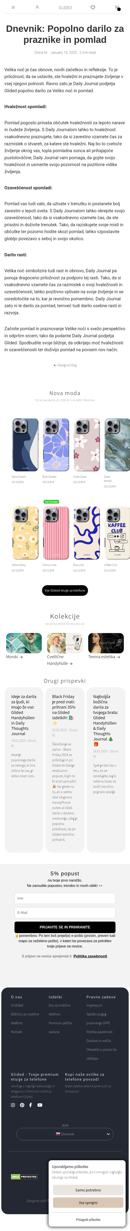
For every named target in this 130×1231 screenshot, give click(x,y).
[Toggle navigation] (13, 7)
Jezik (64, 1125)
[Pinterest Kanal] (24, 1105)
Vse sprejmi (88, 1202)
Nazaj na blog (65, 365)
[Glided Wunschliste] (93, 7)
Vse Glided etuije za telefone (65, 590)
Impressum (94, 1005)
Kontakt (16, 1032)
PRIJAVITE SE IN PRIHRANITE (65, 927)
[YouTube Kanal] (42, 1105)
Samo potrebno (88, 1190)
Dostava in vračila (98, 1040)
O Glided (17, 1005)
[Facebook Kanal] (33, 1105)
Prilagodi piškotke (88, 1220)
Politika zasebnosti (90, 956)
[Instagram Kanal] (15, 1105)
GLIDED (65, 7)
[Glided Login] (37, 7)
